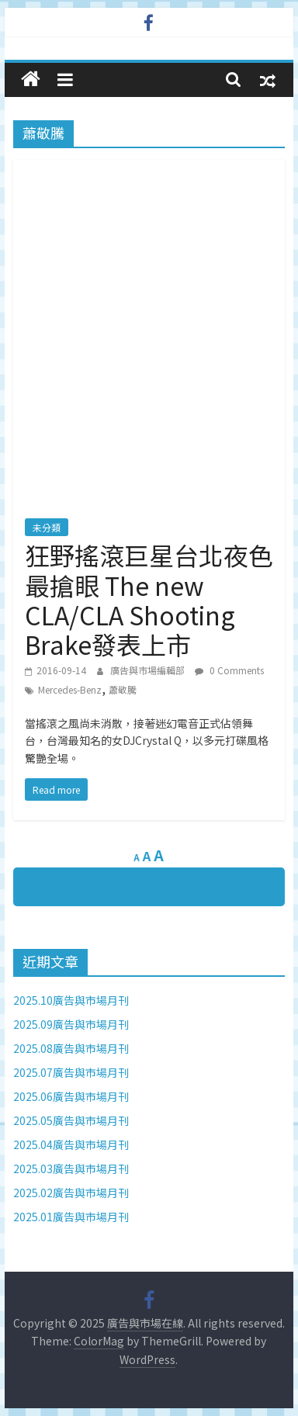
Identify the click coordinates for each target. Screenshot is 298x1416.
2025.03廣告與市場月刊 (71, 1168)
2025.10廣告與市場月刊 (71, 1000)
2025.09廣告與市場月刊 (71, 1024)
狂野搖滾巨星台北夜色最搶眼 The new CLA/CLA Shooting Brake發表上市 (149, 599)
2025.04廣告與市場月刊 (71, 1144)
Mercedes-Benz (70, 689)
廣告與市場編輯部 (148, 670)
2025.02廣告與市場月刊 (71, 1192)
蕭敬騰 (123, 689)
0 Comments (229, 670)
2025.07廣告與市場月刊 (71, 1072)
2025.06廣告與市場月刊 (71, 1096)
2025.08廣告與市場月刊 (71, 1048)
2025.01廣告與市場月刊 (71, 1216)
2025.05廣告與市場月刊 (71, 1120)
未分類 (47, 527)
